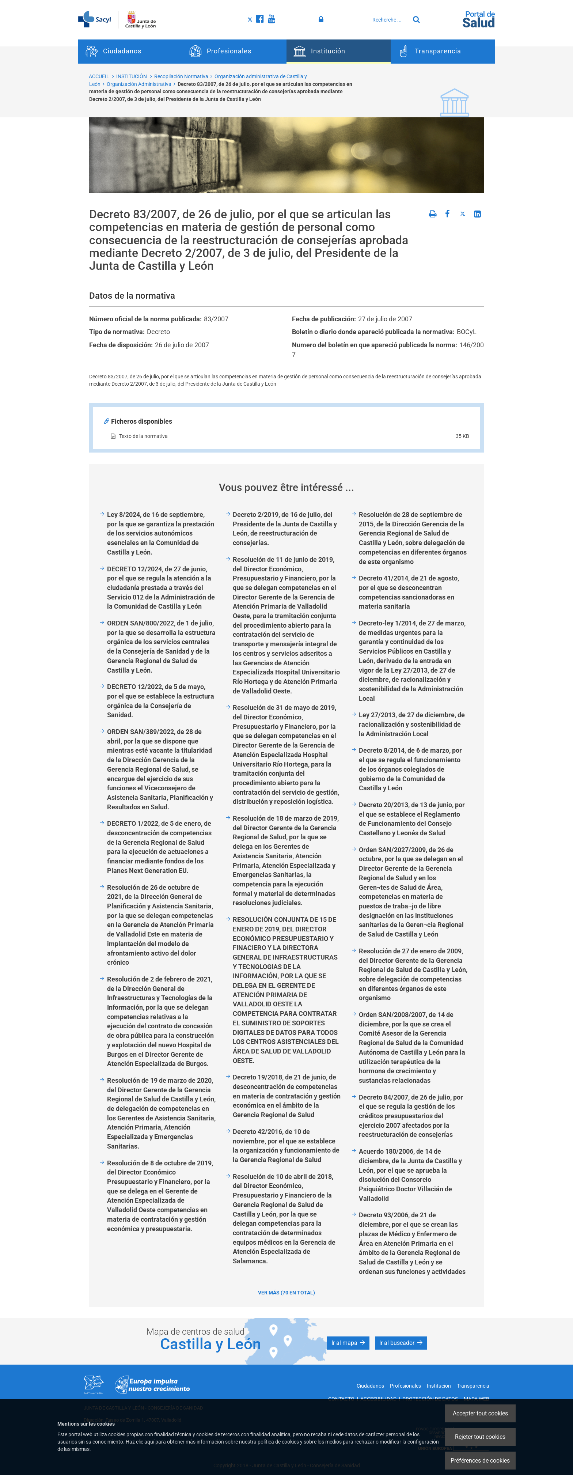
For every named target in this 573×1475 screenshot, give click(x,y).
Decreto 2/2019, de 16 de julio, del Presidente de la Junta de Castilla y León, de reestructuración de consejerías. (285, 528)
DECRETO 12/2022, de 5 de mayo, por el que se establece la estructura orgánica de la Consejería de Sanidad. (160, 701)
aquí (149, 1442)
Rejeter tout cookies (480, 1436)
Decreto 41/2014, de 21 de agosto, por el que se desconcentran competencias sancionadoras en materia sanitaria (409, 592)
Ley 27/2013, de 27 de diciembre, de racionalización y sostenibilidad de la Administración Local (412, 724)
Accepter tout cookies (480, 1413)
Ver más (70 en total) (286, 1293)
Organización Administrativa (139, 84)
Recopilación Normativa (181, 76)
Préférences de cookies (480, 1460)
